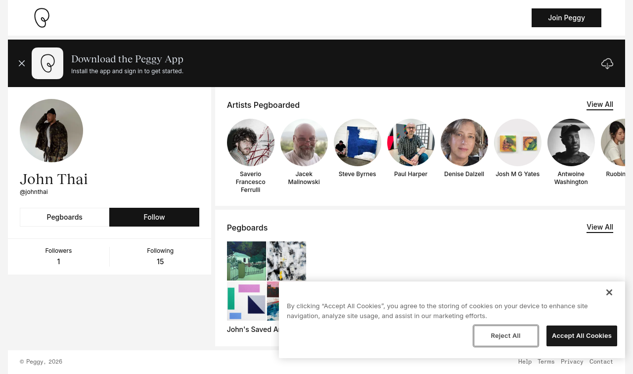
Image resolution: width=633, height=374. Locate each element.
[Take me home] (41, 18)
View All (600, 104)
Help (525, 362)
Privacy (572, 362)
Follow (154, 217)
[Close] (609, 292)
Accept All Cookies (582, 335)
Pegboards (65, 217)
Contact (601, 362)
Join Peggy (566, 17)
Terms (546, 362)
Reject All (505, 335)
